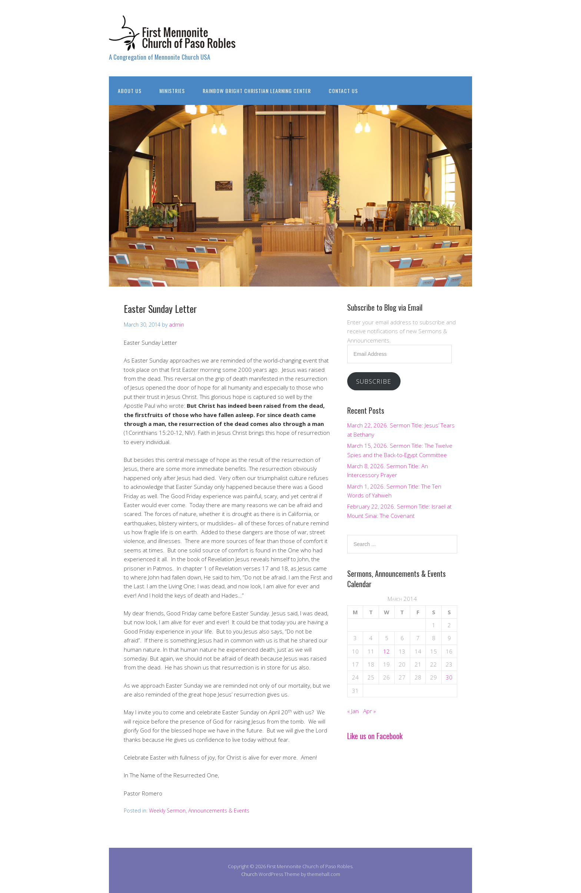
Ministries (172, 91)
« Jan (353, 711)
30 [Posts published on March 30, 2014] (449, 677)
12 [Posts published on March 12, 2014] (386, 651)
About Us (130, 91)
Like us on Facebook (374, 735)
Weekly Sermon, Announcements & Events (199, 810)
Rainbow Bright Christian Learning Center (257, 91)
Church (249, 874)
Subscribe (373, 381)
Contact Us (343, 91)
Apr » (369, 711)
